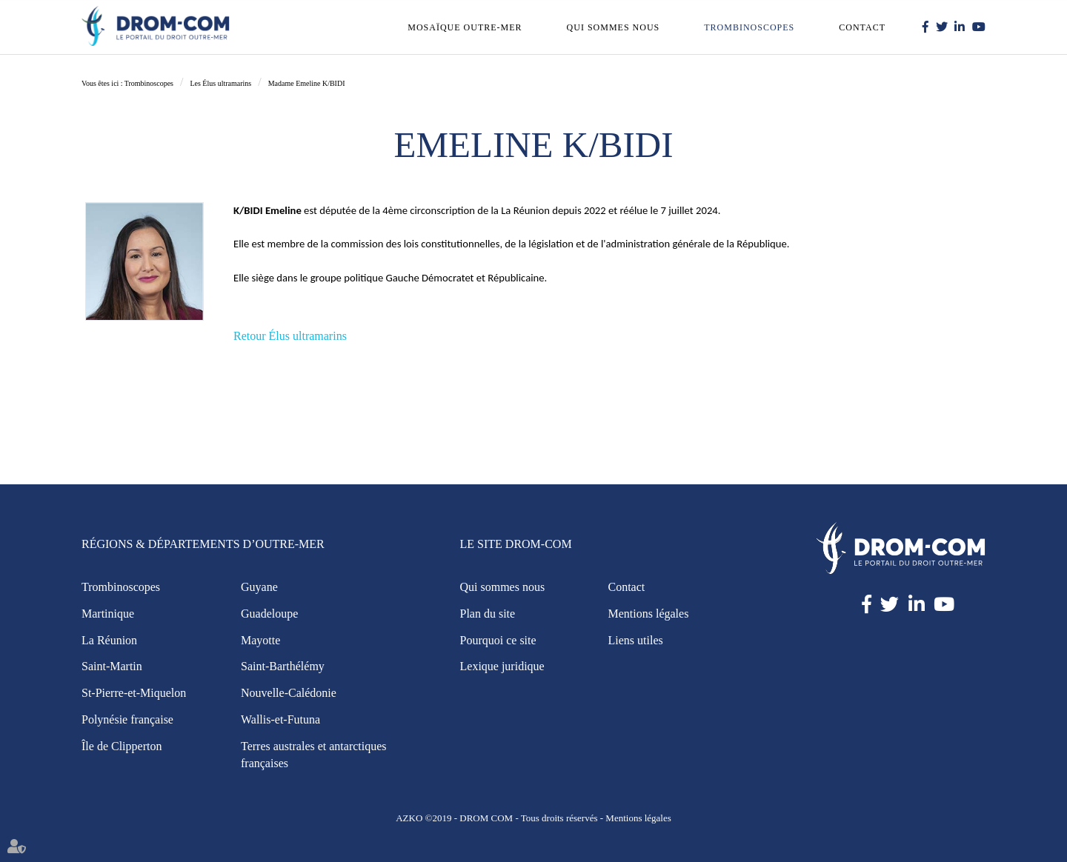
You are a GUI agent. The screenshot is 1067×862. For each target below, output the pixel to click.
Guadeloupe (269, 613)
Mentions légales (648, 613)
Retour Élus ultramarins (290, 336)
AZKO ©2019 (423, 817)
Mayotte (260, 640)
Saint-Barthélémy (283, 666)
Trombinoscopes (749, 27)
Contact (862, 27)
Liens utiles (635, 640)
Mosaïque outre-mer (465, 27)
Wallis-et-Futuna (280, 719)
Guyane (259, 587)
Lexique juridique (502, 666)
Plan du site (488, 613)
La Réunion (109, 640)
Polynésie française (127, 719)
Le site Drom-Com (516, 544)
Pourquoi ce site (498, 640)
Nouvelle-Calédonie (288, 692)
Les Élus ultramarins (220, 83)
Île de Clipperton (122, 746)
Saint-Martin (112, 666)
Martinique (108, 613)
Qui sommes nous (613, 27)
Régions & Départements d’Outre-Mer (203, 544)
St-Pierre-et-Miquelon (134, 692)
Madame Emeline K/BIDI (306, 83)
